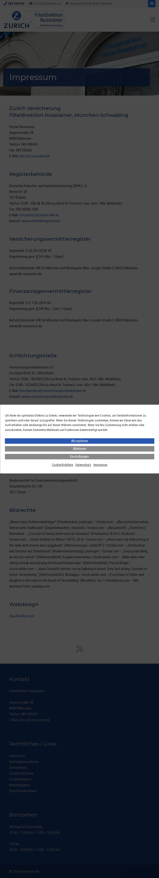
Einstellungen (79, 456)
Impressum (100, 465)
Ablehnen (79, 449)
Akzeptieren (79, 441)
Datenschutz (83, 465)
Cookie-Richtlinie (62, 465)
